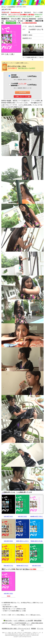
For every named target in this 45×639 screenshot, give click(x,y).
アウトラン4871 (16, 18)
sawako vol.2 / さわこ (36, 516)
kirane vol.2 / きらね (36, 541)
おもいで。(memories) (29, 18)
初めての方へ (8, 620)
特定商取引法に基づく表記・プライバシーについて (16, 628)
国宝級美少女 (5, 18)
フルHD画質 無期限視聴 (18, 84)
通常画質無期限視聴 (15, 76)
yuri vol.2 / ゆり (22, 516)
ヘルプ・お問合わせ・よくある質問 (23, 620)
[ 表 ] (7, 54)
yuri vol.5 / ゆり (8, 516)
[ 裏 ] (12, 54)
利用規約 (33, 628)
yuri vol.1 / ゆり (8, 593)
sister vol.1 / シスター (22, 541)
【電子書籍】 (29, 21)
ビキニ (39, 29)
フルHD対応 (11, 6)
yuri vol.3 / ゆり (8, 541)
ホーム (3, 6)
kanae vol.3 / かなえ (22, 565)
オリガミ (20, 21)
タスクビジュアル (11, 21)
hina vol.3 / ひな (8, 565)
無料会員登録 (37, 620)
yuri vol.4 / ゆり (36, 565)
